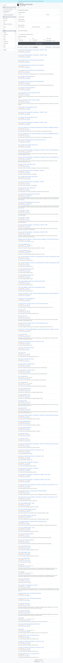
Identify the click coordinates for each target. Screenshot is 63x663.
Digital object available (36, 26)
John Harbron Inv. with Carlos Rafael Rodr (26, 298)
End (33, 38)
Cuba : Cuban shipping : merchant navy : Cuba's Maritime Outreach (31, 281)
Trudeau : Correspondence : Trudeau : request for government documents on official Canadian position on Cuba (39, 293)
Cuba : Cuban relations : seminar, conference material (29, 92)
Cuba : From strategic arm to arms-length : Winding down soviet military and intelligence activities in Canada (39, 127)
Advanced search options (23, 10)
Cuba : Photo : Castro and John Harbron (26, 347)
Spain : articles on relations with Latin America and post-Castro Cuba (32, 139)
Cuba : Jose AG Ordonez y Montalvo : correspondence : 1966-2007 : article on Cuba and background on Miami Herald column (39, 150)
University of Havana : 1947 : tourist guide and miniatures (29, 593)
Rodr (9, 22)
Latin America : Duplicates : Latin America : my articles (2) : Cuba (31, 341)
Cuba (9, 31)
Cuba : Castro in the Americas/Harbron (26, 533)
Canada (9, 33)
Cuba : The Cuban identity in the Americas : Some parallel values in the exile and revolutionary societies (39, 256)
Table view (35, 47)
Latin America (9, 34)
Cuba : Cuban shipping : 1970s (24, 388)
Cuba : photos (21, 617)
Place (4, 27)
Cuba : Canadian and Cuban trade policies (26, 76)
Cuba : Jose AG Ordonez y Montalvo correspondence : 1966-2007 (31, 170)
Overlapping (50, 40)
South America (9, 43)
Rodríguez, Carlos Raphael (9, 24)
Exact (54, 40)
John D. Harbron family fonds (9, 9)
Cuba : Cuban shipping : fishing (24, 421)
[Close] (62, 1)
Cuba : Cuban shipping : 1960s (24, 546)
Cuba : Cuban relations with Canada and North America (29, 624)
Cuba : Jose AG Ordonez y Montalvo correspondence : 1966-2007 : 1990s (32, 112)
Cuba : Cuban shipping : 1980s (24, 244)
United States (9, 41)
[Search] (30, 14)
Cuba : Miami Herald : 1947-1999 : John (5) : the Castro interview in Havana (33, 303)
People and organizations (8, 14)
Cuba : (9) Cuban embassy (23, 433)
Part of (4, 5)
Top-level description (21, 21)
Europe (9, 36)
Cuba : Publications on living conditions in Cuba (27, 107)
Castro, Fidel (9, 19)
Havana (9, 40)
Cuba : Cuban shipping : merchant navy (26, 268)
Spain (9, 38)
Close (23, 3)
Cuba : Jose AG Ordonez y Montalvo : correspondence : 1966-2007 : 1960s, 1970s (34, 474)
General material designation (23, 30)
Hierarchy (26, 47)
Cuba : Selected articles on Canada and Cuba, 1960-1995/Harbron (31, 70)
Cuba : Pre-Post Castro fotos (23, 603)
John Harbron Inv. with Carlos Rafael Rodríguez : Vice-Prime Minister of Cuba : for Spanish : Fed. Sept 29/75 (39, 329)
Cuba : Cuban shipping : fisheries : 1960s (26, 503)
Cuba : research (21, 564)
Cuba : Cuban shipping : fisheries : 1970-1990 (27, 509)
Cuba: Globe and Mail (22, 400)
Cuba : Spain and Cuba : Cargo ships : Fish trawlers (28, 462)
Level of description (21, 26)
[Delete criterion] (59, 14)
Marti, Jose (9, 20)
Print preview (20, 47)
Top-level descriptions (22, 34)
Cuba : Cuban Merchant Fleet (24, 558)
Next (42, 661)
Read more (22, 199)
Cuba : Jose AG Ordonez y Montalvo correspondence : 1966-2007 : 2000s (32, 49)
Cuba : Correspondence (23, 376)
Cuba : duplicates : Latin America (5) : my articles (27, 585)
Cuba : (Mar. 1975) (21, 309)
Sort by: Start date (48, 47)
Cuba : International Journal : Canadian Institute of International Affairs (32, 490)
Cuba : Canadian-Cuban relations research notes (28, 144)
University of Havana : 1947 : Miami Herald (26, 164)
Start (19, 38)
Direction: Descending (56, 47)
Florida (9, 45)
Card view (31, 47)
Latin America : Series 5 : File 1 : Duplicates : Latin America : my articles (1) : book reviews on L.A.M (37, 484)
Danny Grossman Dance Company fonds (9, 11)
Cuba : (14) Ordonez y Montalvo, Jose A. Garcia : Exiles (29, 194)
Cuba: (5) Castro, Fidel (22, 315)
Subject (4, 49)
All (3, 7)
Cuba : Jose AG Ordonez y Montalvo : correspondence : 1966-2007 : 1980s (32, 224)
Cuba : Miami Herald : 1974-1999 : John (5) (26, 364)
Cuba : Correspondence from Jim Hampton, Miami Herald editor (31, 60)
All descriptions (30, 34)
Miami (9, 47)
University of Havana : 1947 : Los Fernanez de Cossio (28, 635)
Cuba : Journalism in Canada (23, 210)
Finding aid (48, 26)
